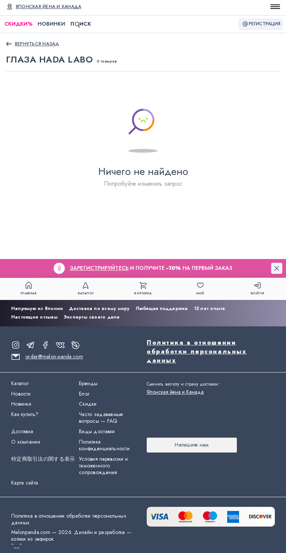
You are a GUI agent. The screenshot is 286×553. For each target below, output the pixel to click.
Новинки (51, 24)
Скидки (18, 24)
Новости (21, 394)
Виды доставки (97, 431)
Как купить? (24, 414)
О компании (25, 442)
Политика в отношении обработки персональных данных (197, 351)
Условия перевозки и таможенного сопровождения (103, 466)
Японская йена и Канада (175, 392)
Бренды (88, 383)
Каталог (20, 383)
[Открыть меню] (275, 6)
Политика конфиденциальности (104, 445)
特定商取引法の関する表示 (43, 459)
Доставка (22, 431)
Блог (84, 394)
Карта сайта (24, 483)
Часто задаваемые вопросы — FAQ (101, 418)
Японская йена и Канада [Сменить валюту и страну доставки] (48, 6)
